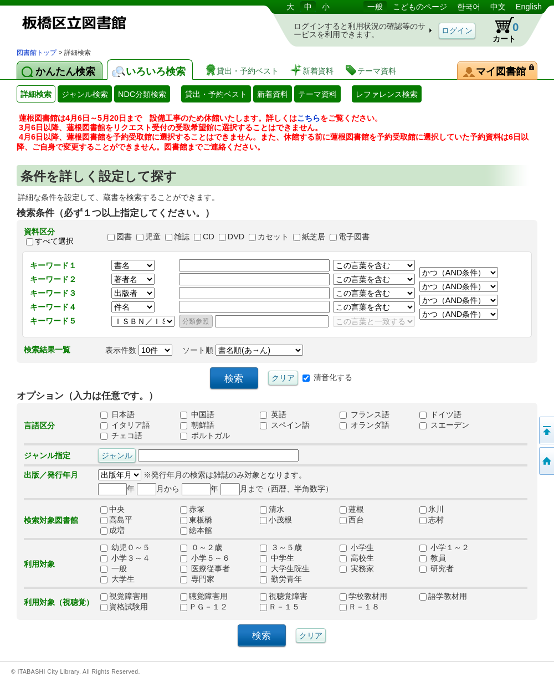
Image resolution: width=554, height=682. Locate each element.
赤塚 (196, 509)
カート (500, 30)
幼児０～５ (125, 547)
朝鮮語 (197, 425)
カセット (273, 236)
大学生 (117, 579)
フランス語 (364, 415)
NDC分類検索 (142, 94)
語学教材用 (443, 596)
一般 (375, 6)
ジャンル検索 (84, 94)
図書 (124, 236)
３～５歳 (281, 547)
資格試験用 (124, 607)
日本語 (117, 415)
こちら (308, 118)
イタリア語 (125, 425)
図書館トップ (37, 53)
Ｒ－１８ (359, 607)
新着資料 (272, 94)
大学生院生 (285, 569)
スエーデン (444, 425)
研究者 (436, 569)
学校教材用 (363, 596)
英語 (273, 415)
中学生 (277, 558)
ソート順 (242, 350)
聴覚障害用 (204, 596)
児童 (153, 236)
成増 (116, 530)
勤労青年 (281, 579)
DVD (236, 236)
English (529, 6)
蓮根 (356, 509)
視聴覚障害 (283, 596)
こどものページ (420, 6)
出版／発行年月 (51, 474)
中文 (498, 6)
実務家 (357, 569)
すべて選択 (54, 241)
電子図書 (354, 236)
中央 (116, 509)
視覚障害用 (124, 596)
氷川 (431, 509)
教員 (432, 558)
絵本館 (196, 530)
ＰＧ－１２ (204, 607)
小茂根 (276, 520)
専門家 (197, 579)
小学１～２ (444, 547)
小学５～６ (205, 558)
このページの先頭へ (545, 430)
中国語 (197, 415)
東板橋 (196, 520)
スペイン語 (285, 425)
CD (208, 236)
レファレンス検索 (387, 94)
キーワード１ (53, 265)
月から (158, 488)
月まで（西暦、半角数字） (276, 488)
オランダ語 (364, 425)
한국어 (468, 6)
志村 (435, 520)
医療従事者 (205, 569)
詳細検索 (36, 94)
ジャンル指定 (47, 455)
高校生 (357, 558)
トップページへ (545, 461)
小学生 (357, 547)
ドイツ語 (440, 415)
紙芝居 (313, 236)
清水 (276, 509)
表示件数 (138, 350)
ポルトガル (205, 436)
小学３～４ (125, 558)
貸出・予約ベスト (216, 94)
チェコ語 (121, 436)
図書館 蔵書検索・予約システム (133, 23)
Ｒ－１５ (280, 607)
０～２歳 (201, 547)
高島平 (116, 520)
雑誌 (181, 236)
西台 (356, 520)
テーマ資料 (317, 94)
